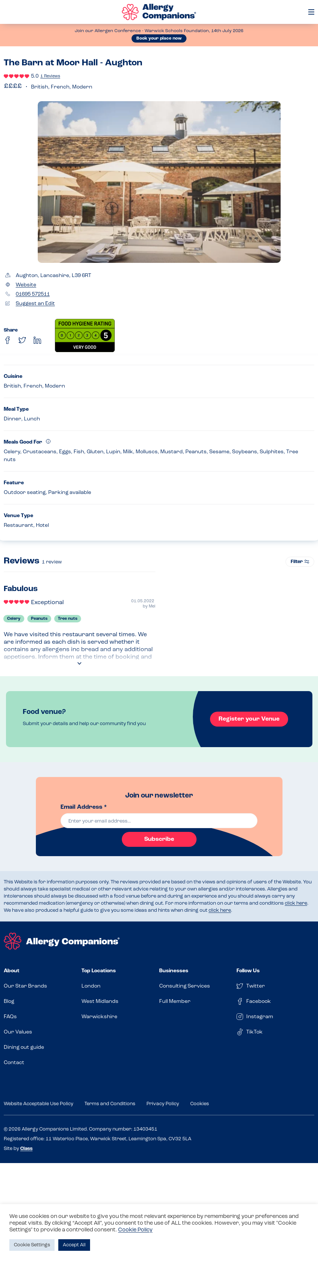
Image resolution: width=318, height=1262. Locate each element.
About (11, 971)
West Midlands (99, 1001)
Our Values (18, 1032)
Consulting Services (184, 986)
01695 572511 (33, 294)
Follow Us (248, 971)
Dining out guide (24, 1047)
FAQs (10, 1017)
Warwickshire (99, 1017)
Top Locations (98, 971)
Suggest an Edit (35, 304)
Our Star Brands (25, 986)
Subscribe (159, 839)
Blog (9, 1001)
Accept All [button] (74, 1245)
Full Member (175, 1001)
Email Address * (84, 807)
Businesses (173, 971)
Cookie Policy (135, 1230)
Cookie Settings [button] (32, 1245)
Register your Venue (249, 719)
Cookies (199, 1103)
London (91, 986)
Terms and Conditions (109, 1103)
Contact (14, 1063)
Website (26, 285)
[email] (159, 820)
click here (296, 903)
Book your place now (159, 38)
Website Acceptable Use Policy (38, 1103)
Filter (300, 561)
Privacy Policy (162, 1103)
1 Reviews (50, 76)
